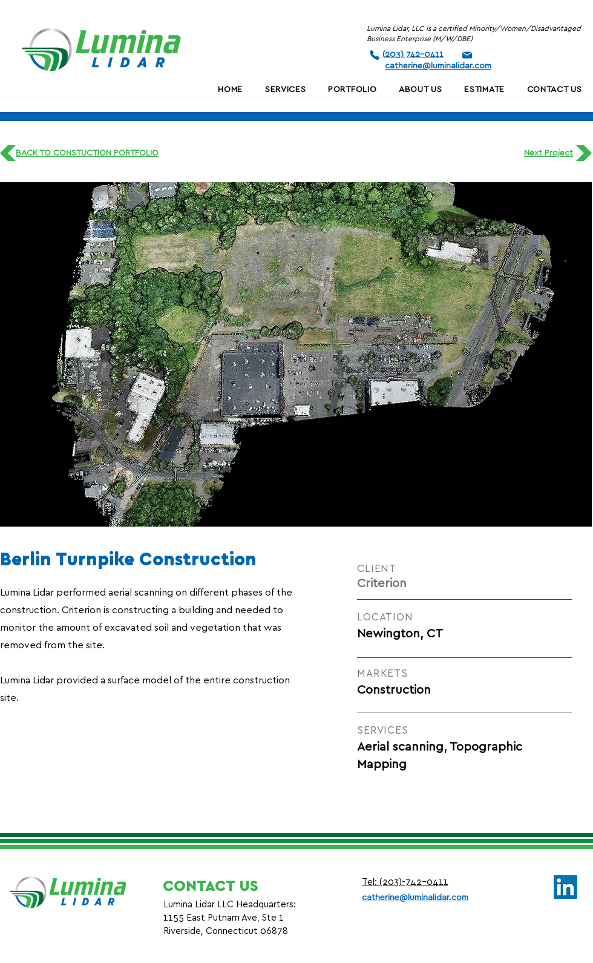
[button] (420, 89)
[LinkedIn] (565, 887)
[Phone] (374, 55)
